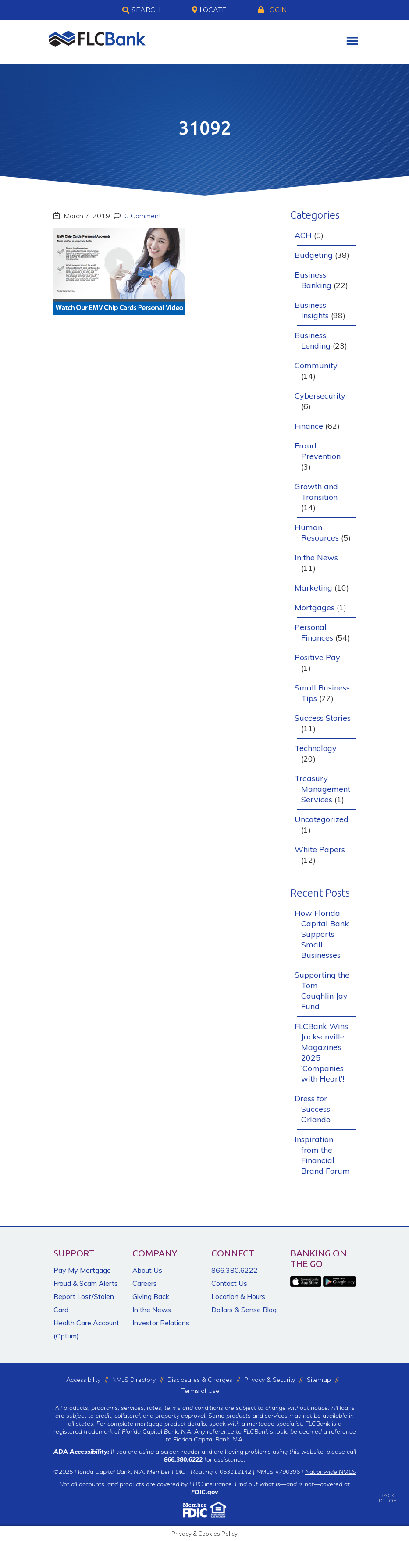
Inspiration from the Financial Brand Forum (322, 1155)
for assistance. (204, 1459)
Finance (309, 426)
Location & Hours (238, 1296)
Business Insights (312, 310)
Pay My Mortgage (82, 1270)
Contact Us (229, 1283)
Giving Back (150, 1296)
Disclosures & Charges (199, 1380)
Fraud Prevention (318, 451)
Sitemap (319, 1380)
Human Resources (317, 532)
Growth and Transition (316, 491)
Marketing (313, 588)
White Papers (320, 849)
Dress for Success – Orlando (315, 1109)
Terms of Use (200, 1391)
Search (141, 10)
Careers (144, 1283)
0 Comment (142, 215)
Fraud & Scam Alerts (85, 1283)
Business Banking (313, 280)
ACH (303, 235)
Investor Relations (160, 1322)
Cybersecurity (320, 396)
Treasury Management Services (322, 788)
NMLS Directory (134, 1380)
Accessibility (83, 1380)
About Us (147, 1270)
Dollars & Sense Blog (244, 1309)
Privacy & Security (269, 1380)
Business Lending (313, 340)
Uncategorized (322, 819)
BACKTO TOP (387, 1492)
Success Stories (323, 718)
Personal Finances (314, 632)
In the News (316, 557)
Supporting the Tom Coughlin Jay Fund (322, 990)
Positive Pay (317, 657)
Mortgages (314, 607)
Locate (209, 9)
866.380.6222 (234, 1270)
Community (316, 365)
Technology (316, 748)
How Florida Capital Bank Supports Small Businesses (322, 934)
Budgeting (314, 255)
